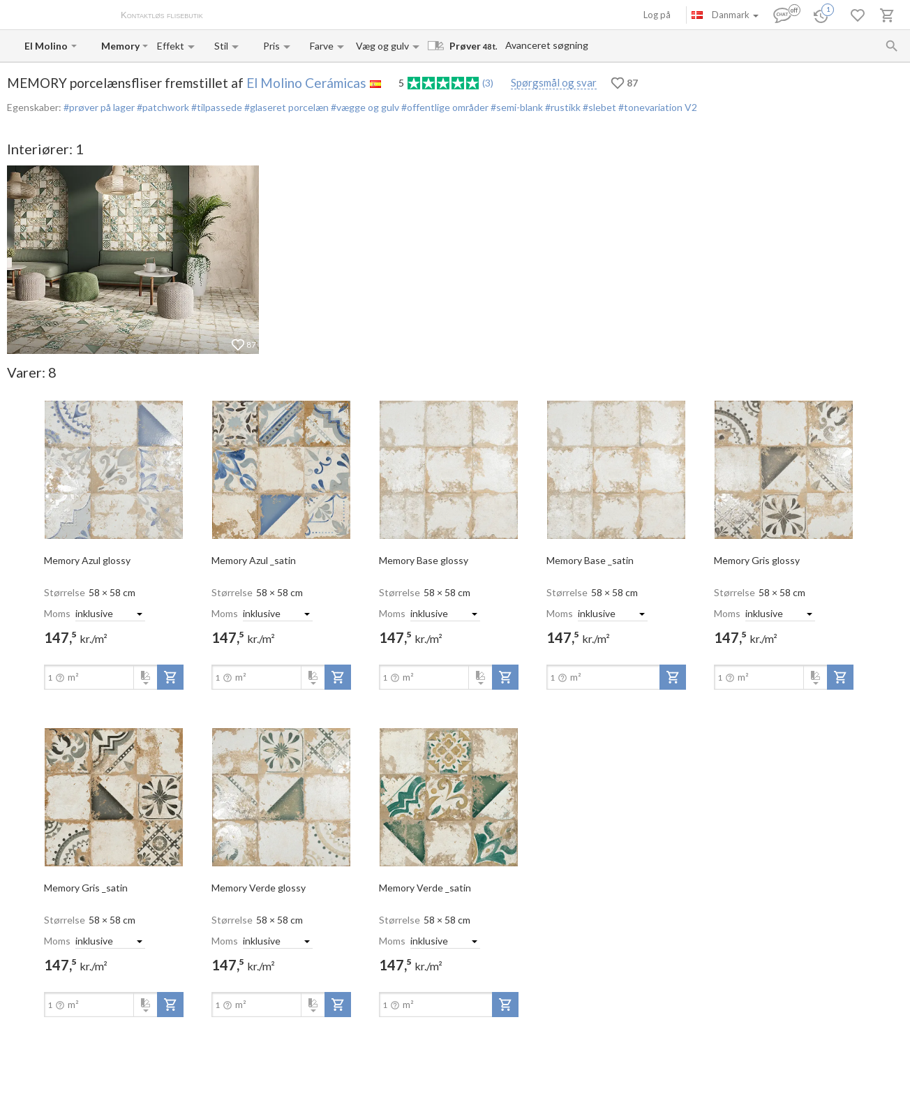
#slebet (598, 107)
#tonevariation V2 (656, 107)
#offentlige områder (443, 107)
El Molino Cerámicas (306, 83)
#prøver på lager (99, 107)
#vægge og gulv (364, 107)
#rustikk (562, 107)
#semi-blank (515, 107)
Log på (657, 14)
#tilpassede (215, 107)
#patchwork (162, 107)
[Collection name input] (120, 46)
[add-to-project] (170, 677)
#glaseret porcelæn (285, 107)
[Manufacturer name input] (46, 46)
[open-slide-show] (114, 469)
